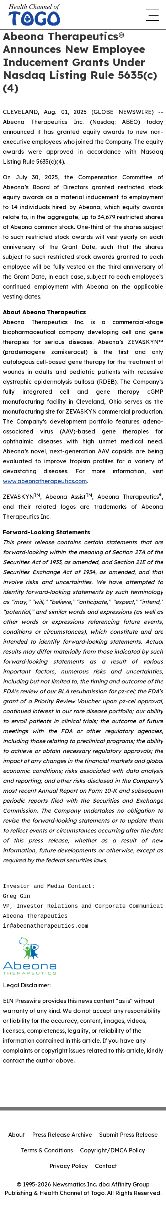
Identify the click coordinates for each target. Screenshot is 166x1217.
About (16, 1134)
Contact (106, 1165)
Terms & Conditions (47, 1150)
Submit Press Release (128, 1134)
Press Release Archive (62, 1134)
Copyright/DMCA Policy (112, 1150)
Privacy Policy (68, 1165)
